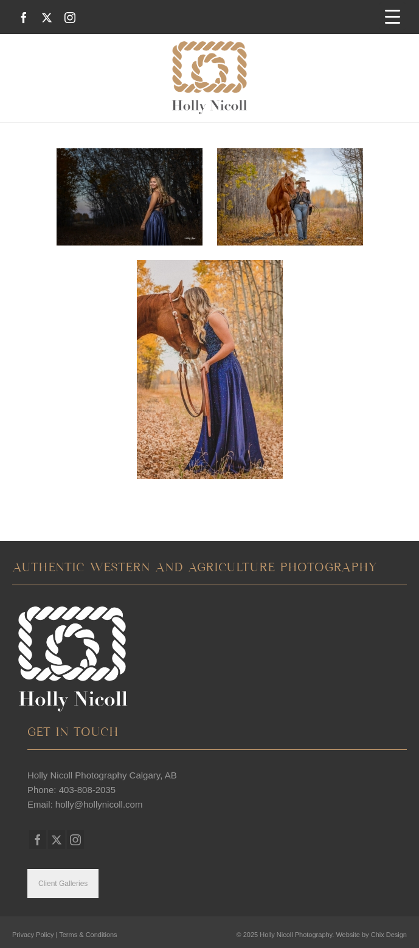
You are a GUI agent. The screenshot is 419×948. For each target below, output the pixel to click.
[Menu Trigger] (392, 16)
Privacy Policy (33, 934)
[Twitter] (46, 17)
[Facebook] (23, 17)
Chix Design (389, 934)
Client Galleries (63, 883)
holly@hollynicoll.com (99, 804)
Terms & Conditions (88, 934)
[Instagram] (69, 17)
